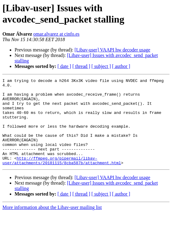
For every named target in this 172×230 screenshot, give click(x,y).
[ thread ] (81, 66)
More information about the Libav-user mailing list (52, 224)
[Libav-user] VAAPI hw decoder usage (112, 49)
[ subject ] (101, 66)
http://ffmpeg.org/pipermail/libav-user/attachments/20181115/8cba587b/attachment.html (61, 177)
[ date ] (64, 66)
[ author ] (121, 66)
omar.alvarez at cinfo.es (56, 34)
